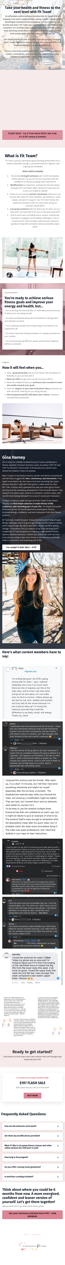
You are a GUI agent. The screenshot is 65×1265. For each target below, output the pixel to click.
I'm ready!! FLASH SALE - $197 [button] (21, 547)
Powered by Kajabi (32, 1259)
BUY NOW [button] (32, 1095)
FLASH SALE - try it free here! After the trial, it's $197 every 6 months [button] (32, 145)
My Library (36, 1234)
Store (26, 1234)
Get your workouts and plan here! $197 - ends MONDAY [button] (32, 1215)
